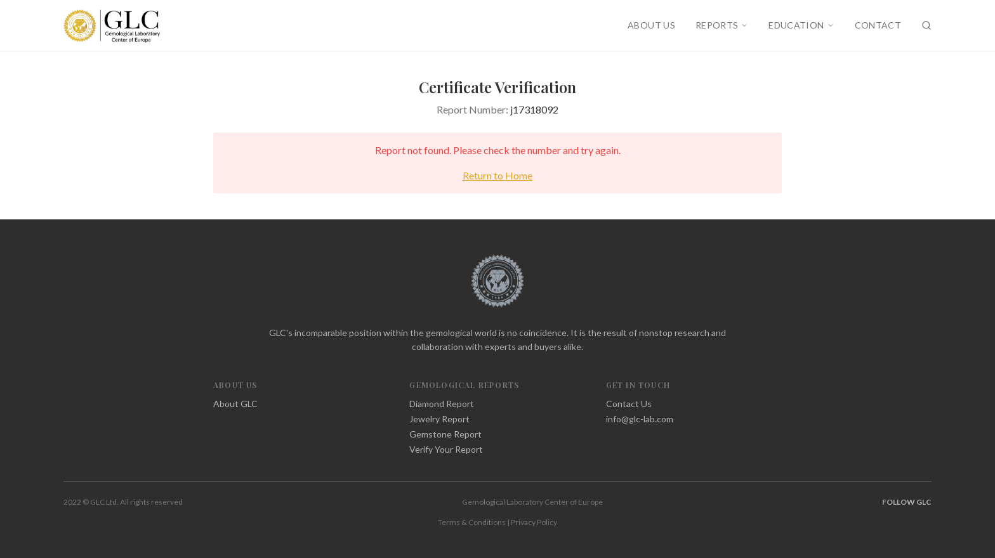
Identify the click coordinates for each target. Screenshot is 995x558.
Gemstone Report (445, 434)
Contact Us (629, 403)
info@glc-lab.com (639, 418)
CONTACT (878, 25)
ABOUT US (651, 25)
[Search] (926, 25)
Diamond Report (441, 403)
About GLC (235, 403)
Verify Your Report (446, 449)
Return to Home (497, 175)
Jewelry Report (439, 418)
